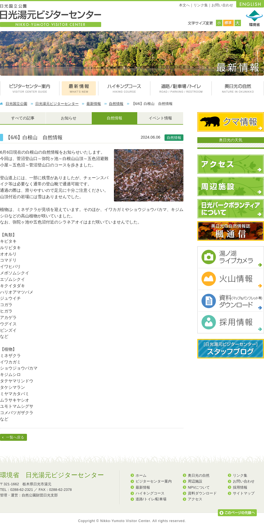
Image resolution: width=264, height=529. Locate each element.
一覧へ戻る (15, 437)
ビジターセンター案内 (154, 481)
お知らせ (68, 118)
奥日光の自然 (199, 475)
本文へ (184, 5)
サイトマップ (244, 493)
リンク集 (200, 5)
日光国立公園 (16, 104)
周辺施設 (195, 481)
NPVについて (199, 487)
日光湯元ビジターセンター (57, 104)
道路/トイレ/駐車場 (151, 499)
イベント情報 (160, 118)
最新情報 (93, 104)
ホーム (141, 475)
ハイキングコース (150, 493)
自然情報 (116, 104)
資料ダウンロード (202, 493)
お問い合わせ (222, 5)
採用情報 (240, 487)
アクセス (195, 499)
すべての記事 (22, 118)
